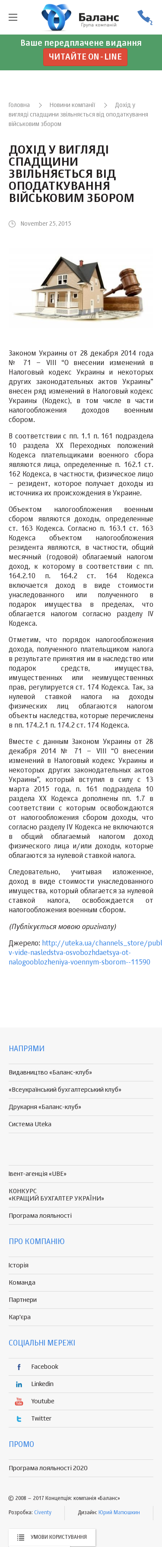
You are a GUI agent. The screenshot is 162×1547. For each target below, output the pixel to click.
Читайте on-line (85, 57)
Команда (22, 1282)
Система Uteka (30, 1124)
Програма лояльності (40, 1216)
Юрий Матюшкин (119, 1512)
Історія (19, 1265)
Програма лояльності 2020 (48, 1468)
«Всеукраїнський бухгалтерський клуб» (65, 1090)
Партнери (23, 1300)
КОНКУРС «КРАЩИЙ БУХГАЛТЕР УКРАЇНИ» (56, 1195)
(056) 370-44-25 (145, 17)
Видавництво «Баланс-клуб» (50, 1072)
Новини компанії (72, 105)
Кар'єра (20, 1317)
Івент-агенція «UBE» (38, 1174)
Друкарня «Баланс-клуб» (45, 1107)
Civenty (42, 1512)
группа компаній (81, 17)
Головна (19, 105)
